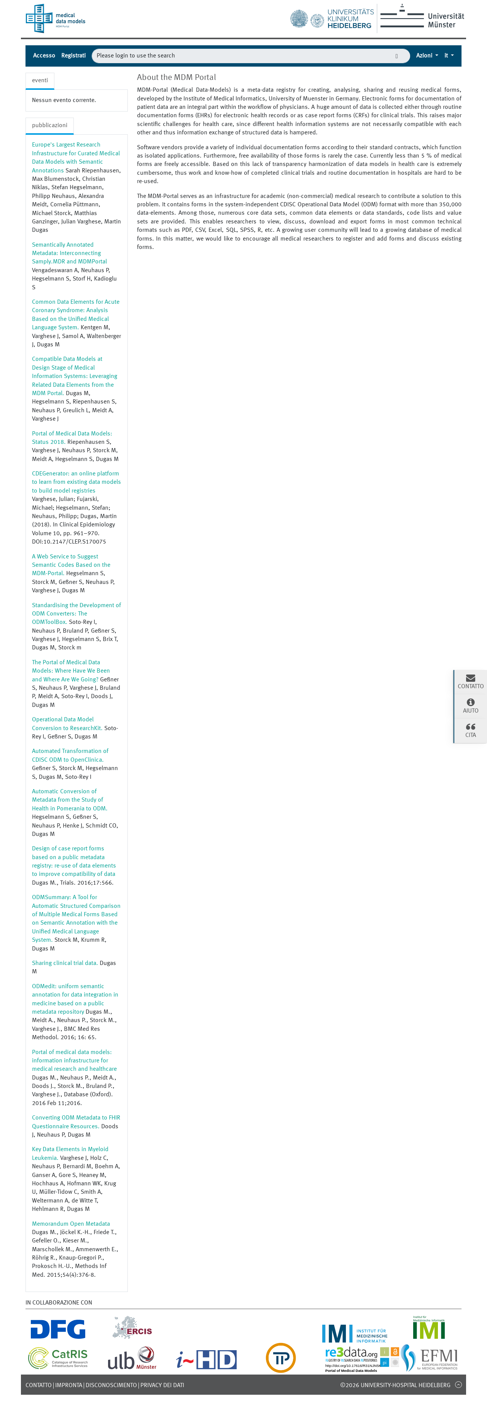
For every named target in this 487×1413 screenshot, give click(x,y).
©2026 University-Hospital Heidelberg (395, 1386)
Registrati (73, 56)
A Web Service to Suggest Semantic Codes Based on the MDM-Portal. (71, 565)
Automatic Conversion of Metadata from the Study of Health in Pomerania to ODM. (70, 800)
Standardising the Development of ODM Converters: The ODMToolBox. (76, 614)
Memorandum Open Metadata (71, 1224)
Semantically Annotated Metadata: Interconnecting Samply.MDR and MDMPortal (69, 253)
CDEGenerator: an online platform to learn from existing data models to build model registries (76, 482)
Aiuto (470, 705)
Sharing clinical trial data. (65, 963)
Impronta (68, 1386)
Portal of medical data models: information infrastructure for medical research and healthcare (74, 1061)
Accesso (44, 56)
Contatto (38, 1386)
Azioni (425, 56)
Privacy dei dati (162, 1386)
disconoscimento (111, 1386)
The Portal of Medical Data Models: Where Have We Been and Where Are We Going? (71, 671)
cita (470, 730)
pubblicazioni (49, 126)
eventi (40, 81)
